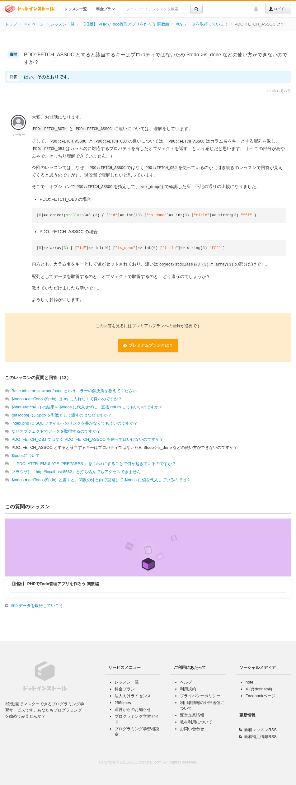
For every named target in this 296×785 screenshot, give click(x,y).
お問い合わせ (192, 728)
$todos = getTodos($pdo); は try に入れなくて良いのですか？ (67, 399)
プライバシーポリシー (200, 695)
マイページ (34, 24)
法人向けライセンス (133, 695)
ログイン (278, 9)
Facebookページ (260, 695)
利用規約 (188, 689)
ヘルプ (186, 682)
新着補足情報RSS (260, 736)
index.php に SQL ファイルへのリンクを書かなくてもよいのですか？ (75, 423)
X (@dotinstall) (259, 689)
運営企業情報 (192, 715)
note (249, 682)
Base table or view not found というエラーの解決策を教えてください (74, 390)
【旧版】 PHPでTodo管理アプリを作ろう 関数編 (125, 24)
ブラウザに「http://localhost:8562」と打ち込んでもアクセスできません (76, 471)
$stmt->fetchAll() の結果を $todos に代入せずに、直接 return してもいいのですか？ (87, 407)
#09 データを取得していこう (202, 24)
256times (123, 702)
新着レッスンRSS (260, 729)
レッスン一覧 (75, 9)
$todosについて (26, 455)
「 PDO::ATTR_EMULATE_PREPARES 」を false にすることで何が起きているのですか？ (94, 463)
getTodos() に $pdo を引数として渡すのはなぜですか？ (62, 415)
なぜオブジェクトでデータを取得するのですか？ (56, 431)
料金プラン (105, 9)
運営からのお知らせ (133, 709)
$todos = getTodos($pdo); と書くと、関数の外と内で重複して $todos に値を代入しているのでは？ (101, 479)
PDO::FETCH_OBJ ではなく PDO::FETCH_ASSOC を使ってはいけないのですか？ (87, 439)
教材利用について (196, 722)
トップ (11, 24)
